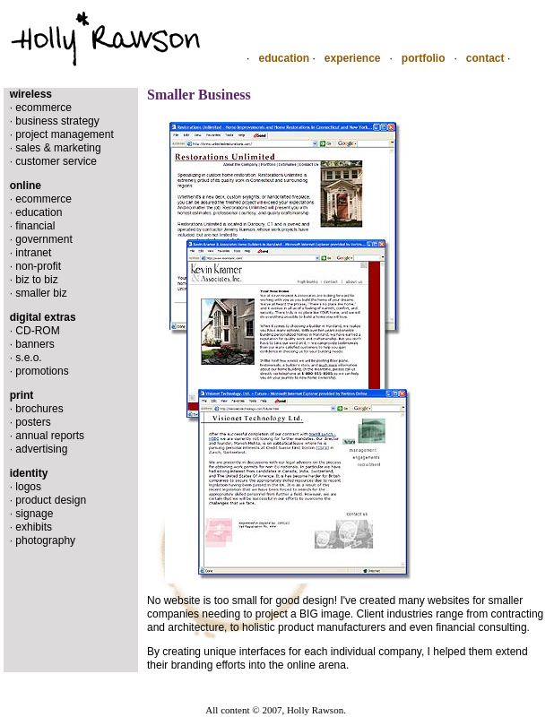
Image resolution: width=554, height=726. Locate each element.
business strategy (57, 121)
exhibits (33, 527)
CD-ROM (37, 330)
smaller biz (40, 293)
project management (64, 134)
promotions (41, 371)
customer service (56, 161)
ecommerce (43, 107)
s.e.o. (28, 357)
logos (28, 486)
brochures (39, 408)
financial (35, 226)
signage (34, 513)
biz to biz (36, 279)
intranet (33, 252)
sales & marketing (57, 148)
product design (50, 500)
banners (34, 344)
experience (353, 58)
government (43, 239)
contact (485, 58)
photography (45, 540)
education (283, 58)
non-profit (38, 266)
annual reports (49, 435)
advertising (41, 449)
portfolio (424, 58)
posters (32, 422)
